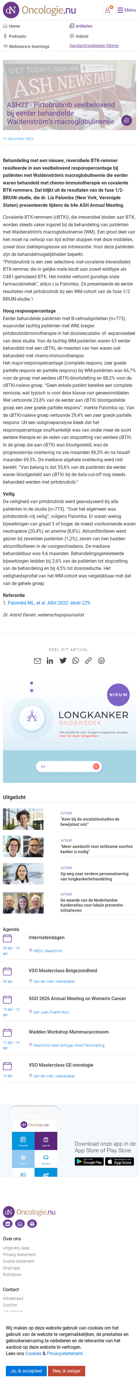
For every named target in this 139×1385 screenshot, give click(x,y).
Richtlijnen (12, 1274)
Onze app (11, 1268)
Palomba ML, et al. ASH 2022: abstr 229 (49, 603)
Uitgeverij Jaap (16, 1248)
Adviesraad (13, 1298)
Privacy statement (19, 1254)
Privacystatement (65, 1353)
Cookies (33, 1353)
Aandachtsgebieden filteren (94, 45)
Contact (11, 1289)
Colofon (10, 1305)
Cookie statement (19, 1261)
